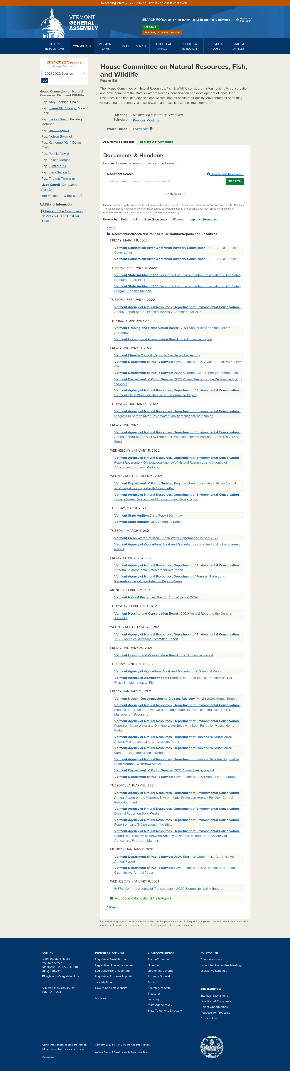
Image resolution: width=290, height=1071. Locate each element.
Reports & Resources (203, 219)
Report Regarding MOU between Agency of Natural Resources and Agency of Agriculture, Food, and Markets (177, 836)
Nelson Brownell (60, 136)
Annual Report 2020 (156, 597)
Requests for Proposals (215, 1013)
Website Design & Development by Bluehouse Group (122, 1052)
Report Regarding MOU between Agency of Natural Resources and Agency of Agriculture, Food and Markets (177, 462)
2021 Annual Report (175, 259)
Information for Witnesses (61, 196)
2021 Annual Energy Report (164, 770)
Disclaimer (101, 998)
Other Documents (155, 219)
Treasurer (154, 993)
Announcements (211, 959)
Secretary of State (159, 988)
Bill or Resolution (177, 20)
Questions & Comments (215, 1001)
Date (124, 219)
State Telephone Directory (165, 1010)
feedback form (61, 1049)
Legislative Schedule (213, 971)
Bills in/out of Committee (156, 142)
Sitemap (205, 996)
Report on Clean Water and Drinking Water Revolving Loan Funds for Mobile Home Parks (177, 726)
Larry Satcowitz (60, 172)
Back (111, 227)
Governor (154, 965)
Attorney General (159, 976)
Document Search (175, 174)
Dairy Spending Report (148, 522)
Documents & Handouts (118, 142)
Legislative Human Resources (114, 965)
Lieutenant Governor (161, 971)
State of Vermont (159, 959)
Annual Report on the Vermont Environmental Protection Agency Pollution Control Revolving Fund (177, 797)
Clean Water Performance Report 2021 (166, 538)
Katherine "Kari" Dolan (65, 142)
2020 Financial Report (163, 655)
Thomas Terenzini (62, 178)
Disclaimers (220, 996)
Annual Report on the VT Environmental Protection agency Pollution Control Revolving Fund (177, 437)
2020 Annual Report (168, 671)
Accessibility (208, 1018)
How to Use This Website (111, 988)
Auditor (152, 982)
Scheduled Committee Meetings (221, 965)
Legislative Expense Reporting (114, 976)
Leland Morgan (59, 160)
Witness (178, 219)
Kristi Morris (57, 166)
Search (151, 27)
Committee (221, 20)
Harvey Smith (58, 119)
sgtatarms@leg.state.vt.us (60, 976)
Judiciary (153, 999)
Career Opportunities (214, 1007)
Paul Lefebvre (59, 154)
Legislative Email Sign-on (111, 959)
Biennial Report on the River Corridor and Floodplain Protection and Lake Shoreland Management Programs (177, 710)
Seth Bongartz (59, 130)
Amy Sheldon (58, 102)
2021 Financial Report (163, 339)
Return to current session (168, 3)
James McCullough (63, 108)
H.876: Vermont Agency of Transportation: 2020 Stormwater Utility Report (168, 889)
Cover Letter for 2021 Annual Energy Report (176, 777)
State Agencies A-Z (160, 1005)
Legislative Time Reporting (112, 971)
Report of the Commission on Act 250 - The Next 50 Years (62, 216)
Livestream (141, 129)
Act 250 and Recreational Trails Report (140, 898)
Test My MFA (103, 982)
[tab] (118, 142)
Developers (48, 1057)
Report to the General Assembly (157, 355)
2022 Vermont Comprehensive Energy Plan (176, 373)
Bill (135, 219)
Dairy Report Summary (148, 515)
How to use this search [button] (225, 174)
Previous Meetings (146, 120)
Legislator (202, 20)
